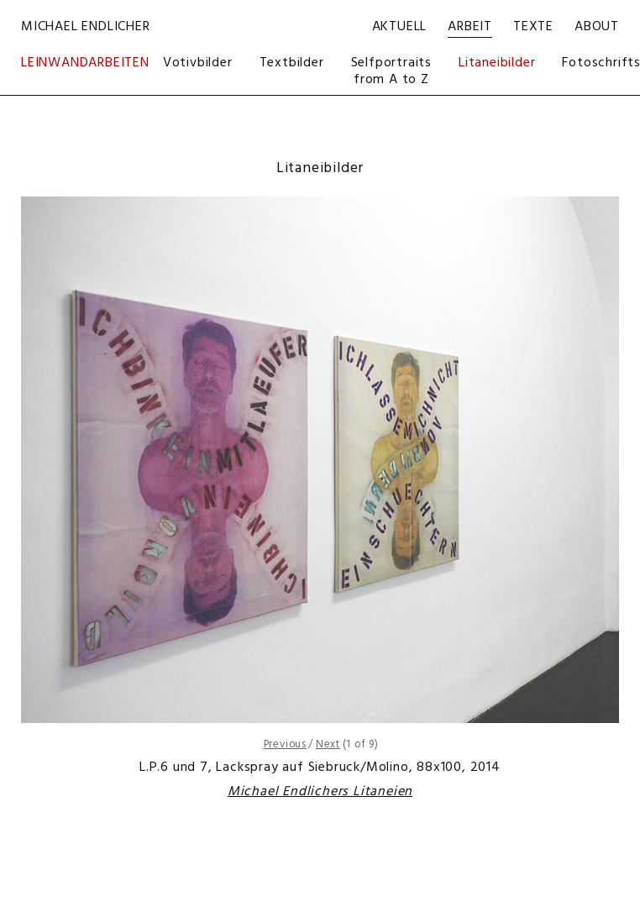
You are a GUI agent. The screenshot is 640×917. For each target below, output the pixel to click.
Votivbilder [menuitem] (198, 63)
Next (328, 744)
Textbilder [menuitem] (292, 63)
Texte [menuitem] (533, 27)
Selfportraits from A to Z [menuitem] (391, 71)
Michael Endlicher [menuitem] (85, 27)
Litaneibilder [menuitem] (497, 63)
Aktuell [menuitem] (400, 27)
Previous (285, 744)
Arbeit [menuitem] (470, 27)
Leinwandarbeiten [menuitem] (85, 64)
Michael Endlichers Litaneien (320, 792)
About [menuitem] (596, 27)
